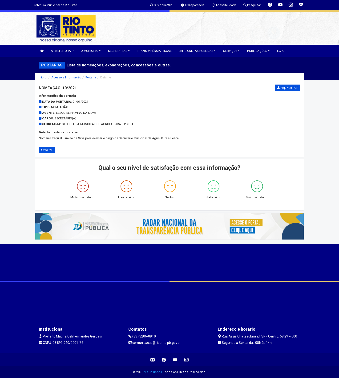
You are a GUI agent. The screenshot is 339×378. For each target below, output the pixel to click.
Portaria (90, 77)
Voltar (46, 150)
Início (42, 77)
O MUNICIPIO (91, 51)
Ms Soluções (153, 372)
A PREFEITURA (62, 51)
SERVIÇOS (231, 51)
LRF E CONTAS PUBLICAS (197, 51)
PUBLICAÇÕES (258, 51)
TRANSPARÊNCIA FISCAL (154, 51)
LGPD (281, 51)
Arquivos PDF (287, 87)
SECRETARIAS (119, 51)
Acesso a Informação (66, 77)
